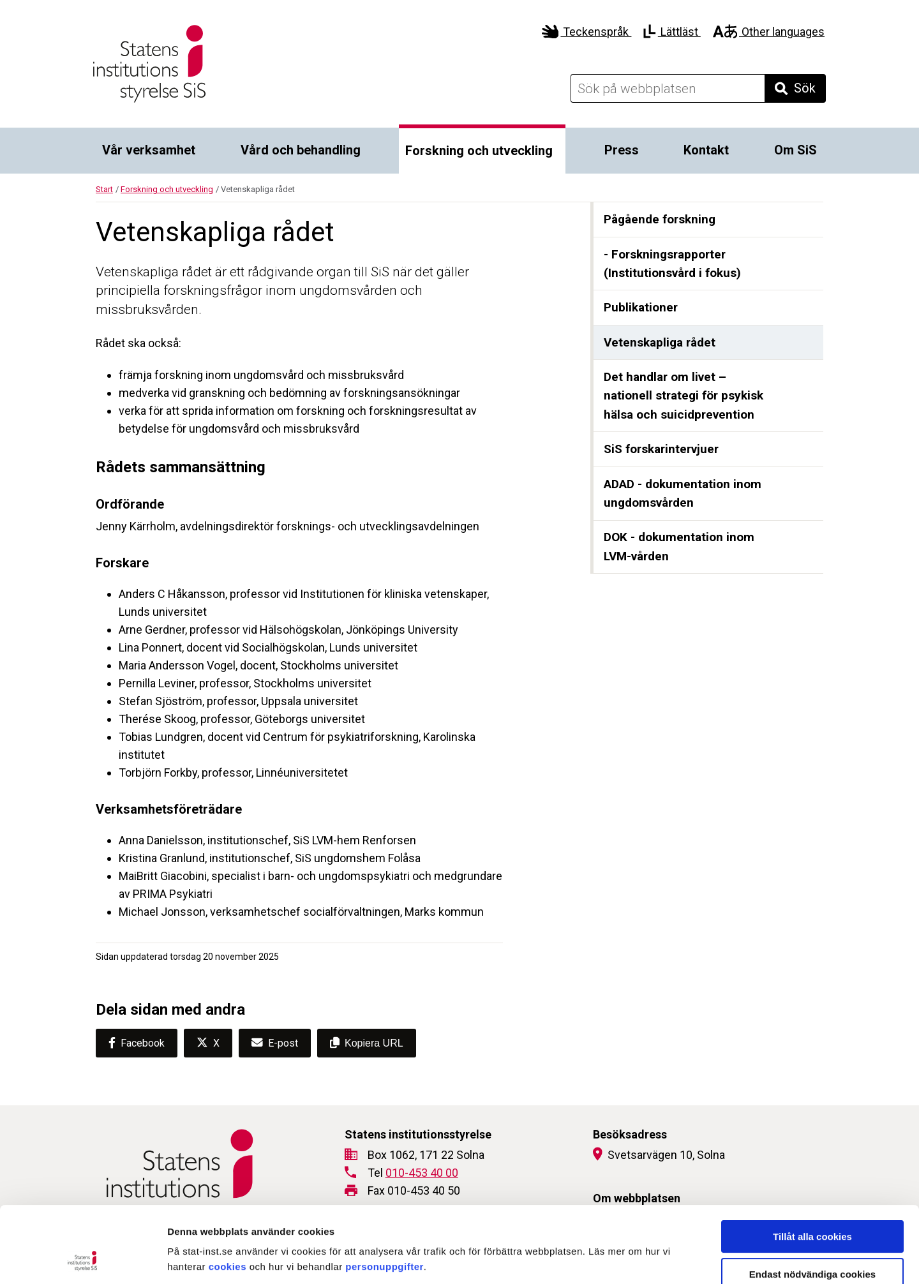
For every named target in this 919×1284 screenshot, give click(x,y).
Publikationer (641, 307)
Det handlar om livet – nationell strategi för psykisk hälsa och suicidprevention (683, 396)
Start (104, 189)
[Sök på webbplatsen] (668, 88)
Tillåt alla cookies (812, 1165)
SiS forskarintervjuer (661, 449)
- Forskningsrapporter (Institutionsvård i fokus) (672, 264)
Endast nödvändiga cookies (812, 1202)
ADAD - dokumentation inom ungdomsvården (682, 494)
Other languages (769, 31)
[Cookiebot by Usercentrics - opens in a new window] (82, 1259)
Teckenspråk (587, 31)
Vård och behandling (301, 150)
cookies (227, 1195)
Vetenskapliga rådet (659, 342)
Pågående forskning (659, 219)
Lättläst (671, 31)
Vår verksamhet (148, 150)
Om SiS (795, 150)
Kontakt (706, 150)
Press (621, 150)
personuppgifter (384, 1195)
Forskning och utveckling (479, 150)
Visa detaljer (693, 1258)
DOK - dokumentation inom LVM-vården (679, 547)
